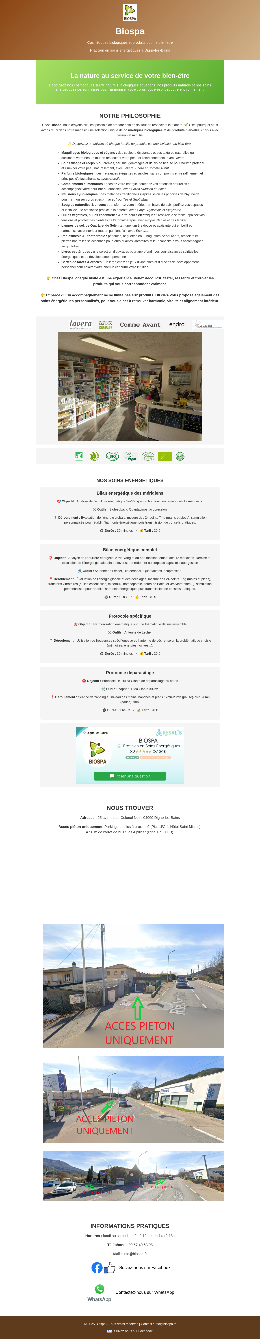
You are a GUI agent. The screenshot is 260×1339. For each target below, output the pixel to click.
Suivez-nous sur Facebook (130, 1267)
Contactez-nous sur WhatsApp (130, 1292)
